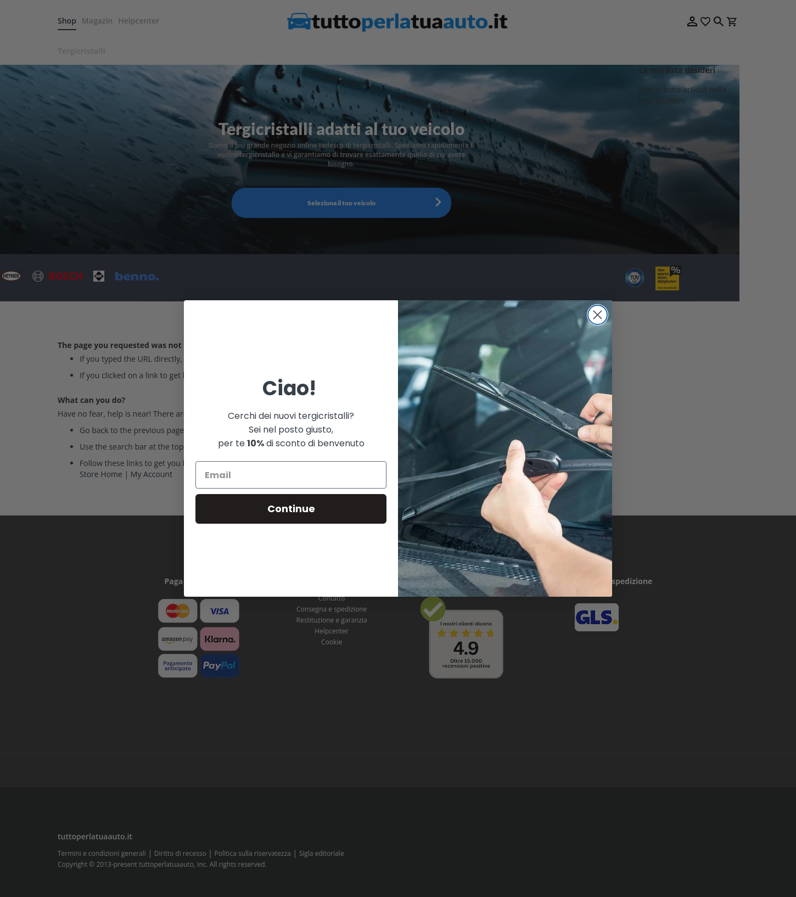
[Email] (290, 475)
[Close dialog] (597, 315)
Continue (291, 508)
